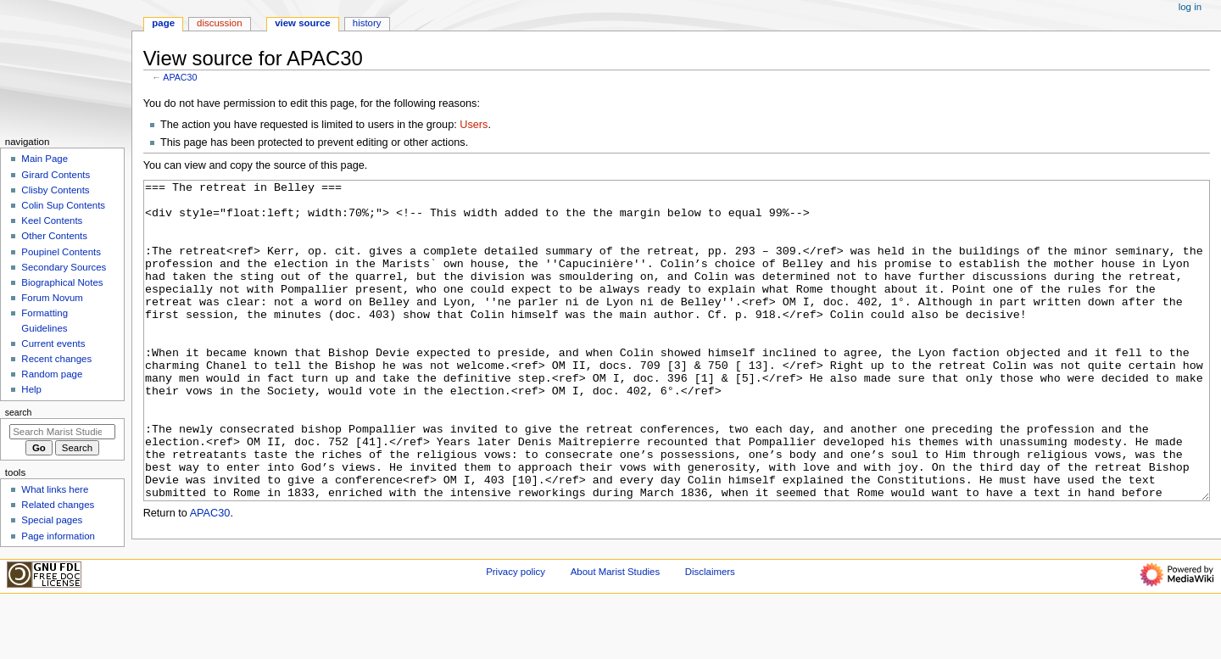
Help (31, 389)
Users (474, 125)
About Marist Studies (615, 628)
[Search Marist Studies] (62, 431)
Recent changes (56, 359)
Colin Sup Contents (63, 205)
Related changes (57, 505)
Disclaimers (710, 628)
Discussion (219, 23)
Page (163, 23)
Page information (58, 536)
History (367, 23)
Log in (1190, 7)
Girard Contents (55, 175)
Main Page (44, 159)
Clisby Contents (55, 190)
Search (18, 412)
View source (303, 23)
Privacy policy (515, 628)
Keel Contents (51, 220)
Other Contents (54, 236)
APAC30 (180, 77)
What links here (54, 489)
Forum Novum (52, 298)
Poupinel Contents (61, 252)
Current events (53, 343)
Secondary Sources (63, 267)
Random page (51, 374)
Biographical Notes (62, 282)
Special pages (51, 520)
